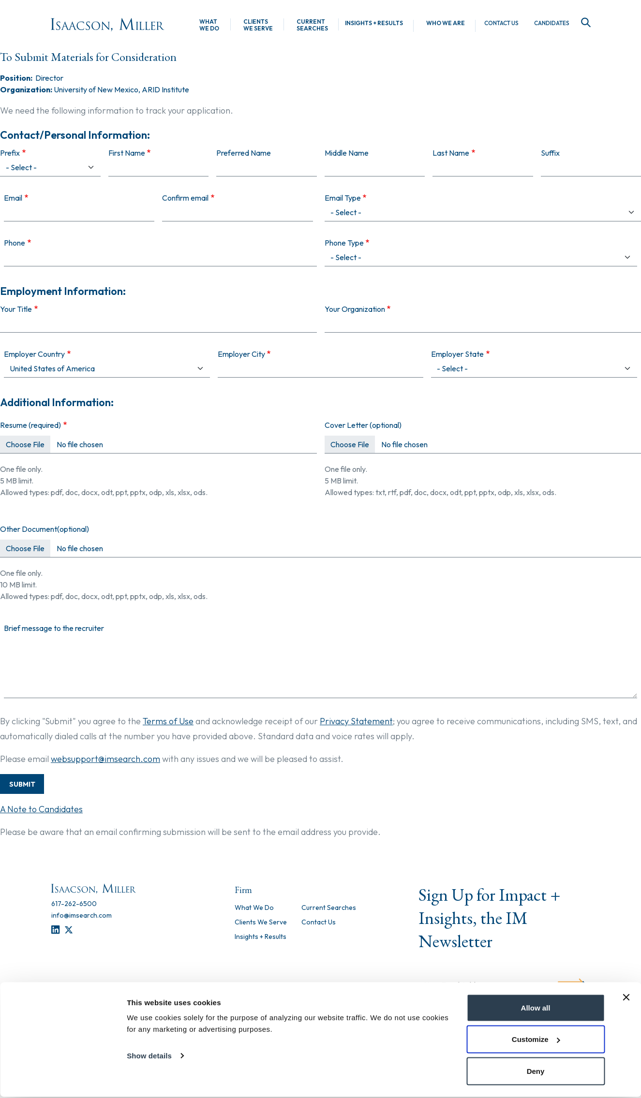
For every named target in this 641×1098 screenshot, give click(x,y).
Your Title (16, 309)
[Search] (584, 23)
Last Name (450, 153)
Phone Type (344, 243)
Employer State (457, 354)
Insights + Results (374, 23)
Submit (22, 784)
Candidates (551, 23)
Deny (536, 1072)
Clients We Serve (258, 25)
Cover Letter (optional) (363, 425)
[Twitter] (69, 930)
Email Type (343, 198)
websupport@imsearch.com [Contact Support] (105, 758)
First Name (126, 153)
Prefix (10, 153)
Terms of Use (168, 721)
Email (13, 198)
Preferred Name (243, 153)
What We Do (209, 25)
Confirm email (185, 198)
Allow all (536, 1009)
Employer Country (34, 354)
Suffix (550, 153)
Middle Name (347, 153)
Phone (14, 243)
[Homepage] (107, 24)
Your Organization (355, 309)
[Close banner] (626, 998)
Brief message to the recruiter (54, 628)
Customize (536, 1041)
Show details (149, 1057)
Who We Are (445, 23)
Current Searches (312, 25)
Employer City (241, 354)
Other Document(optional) (44, 529)
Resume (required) (30, 425)
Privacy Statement (356, 721)
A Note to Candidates (41, 809)
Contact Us (501, 23)
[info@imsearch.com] (81, 915)
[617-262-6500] (74, 903)
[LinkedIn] (55, 930)
